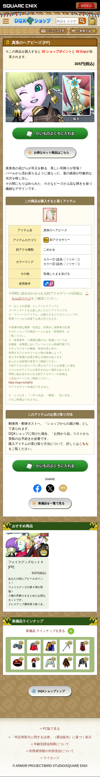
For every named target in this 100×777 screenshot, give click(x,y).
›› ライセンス (50, 758)
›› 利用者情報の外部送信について (50, 751)
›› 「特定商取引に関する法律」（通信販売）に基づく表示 (50, 737)
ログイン (86, 5)
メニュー (6, 21)
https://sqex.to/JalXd (21, 382)
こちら (13, 378)
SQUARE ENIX (20, 6)
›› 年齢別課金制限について (50, 744)
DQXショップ (32, 20)
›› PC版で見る (50, 728)
